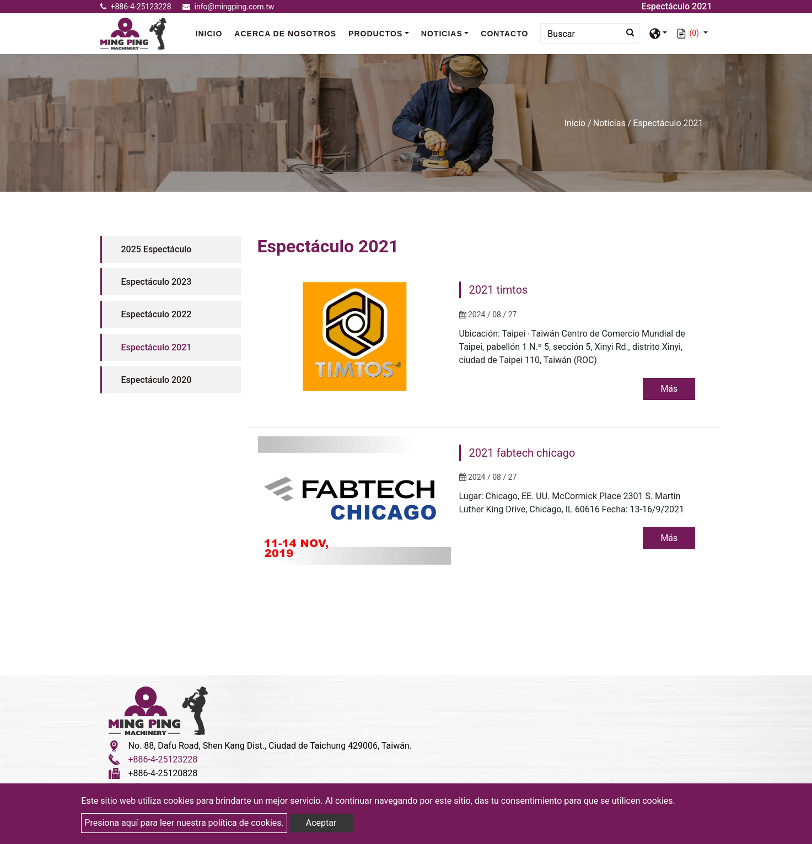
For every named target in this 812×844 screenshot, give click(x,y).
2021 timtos (498, 289)
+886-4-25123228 (135, 6)
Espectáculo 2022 (156, 314)
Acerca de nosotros (285, 33)
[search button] (627, 32)
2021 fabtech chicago (522, 453)
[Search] (589, 33)
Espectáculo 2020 (156, 380)
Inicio (212, 33)
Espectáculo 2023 (156, 282)
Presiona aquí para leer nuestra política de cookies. (184, 823)
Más (668, 388)
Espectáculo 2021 (156, 347)
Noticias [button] (442, 33)
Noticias (609, 123)
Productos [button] (375, 33)
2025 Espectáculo (156, 249)
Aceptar (321, 823)
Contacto (504, 33)
